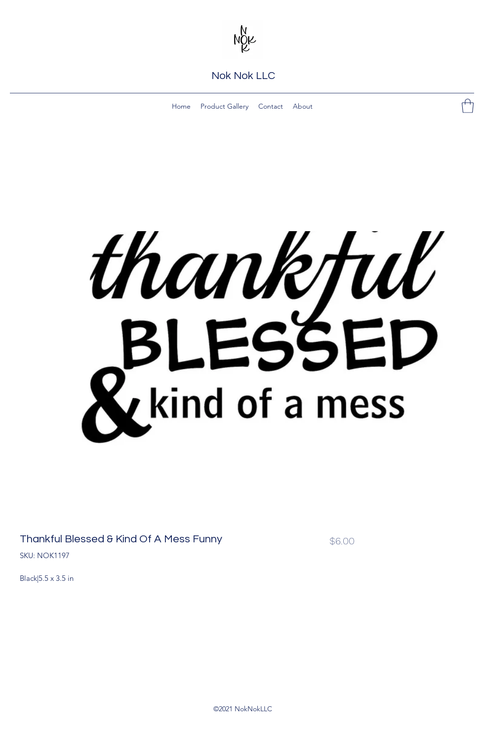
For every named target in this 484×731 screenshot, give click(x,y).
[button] (468, 106)
